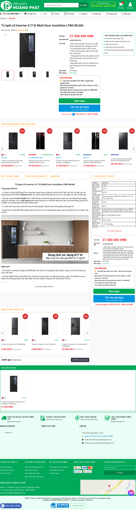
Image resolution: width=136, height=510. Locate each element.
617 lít (24, 398)
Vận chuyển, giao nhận (32, 473)
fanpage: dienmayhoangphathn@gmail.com (99, 443)
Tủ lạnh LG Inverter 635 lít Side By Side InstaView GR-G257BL (12, 161)
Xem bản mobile (78, 505)
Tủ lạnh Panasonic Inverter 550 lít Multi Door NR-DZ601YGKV (94, 161)
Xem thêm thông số (114, 231)
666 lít (78, 155)
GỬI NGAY (120, 473)
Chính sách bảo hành (32, 470)
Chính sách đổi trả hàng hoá (34, 467)
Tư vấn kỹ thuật (54, 473)
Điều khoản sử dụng (7, 470)
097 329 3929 (10, 505)
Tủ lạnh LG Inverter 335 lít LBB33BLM (13, 344)
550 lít (105, 155)
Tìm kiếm (83, 5)
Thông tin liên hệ (5, 473)
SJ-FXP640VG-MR (46, 155)
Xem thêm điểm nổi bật (43, 286)
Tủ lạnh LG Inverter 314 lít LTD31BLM (43, 344)
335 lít (26, 340)
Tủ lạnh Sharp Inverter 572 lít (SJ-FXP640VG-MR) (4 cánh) (39, 161)
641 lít (87, 340)
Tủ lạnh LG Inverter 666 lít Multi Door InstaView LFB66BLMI (68, 161)
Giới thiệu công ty (6, 467)
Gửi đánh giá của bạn (80, 360)
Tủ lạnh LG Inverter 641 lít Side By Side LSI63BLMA (74, 345)
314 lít (56, 340)
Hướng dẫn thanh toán (56, 470)
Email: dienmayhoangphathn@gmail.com (98, 440)
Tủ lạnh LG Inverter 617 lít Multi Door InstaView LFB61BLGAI (13, 403)
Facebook (8, 432)
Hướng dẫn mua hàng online (58, 467)
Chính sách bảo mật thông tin (34, 477)
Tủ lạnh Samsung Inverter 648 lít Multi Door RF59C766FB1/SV (121, 160)
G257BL (22, 155)
